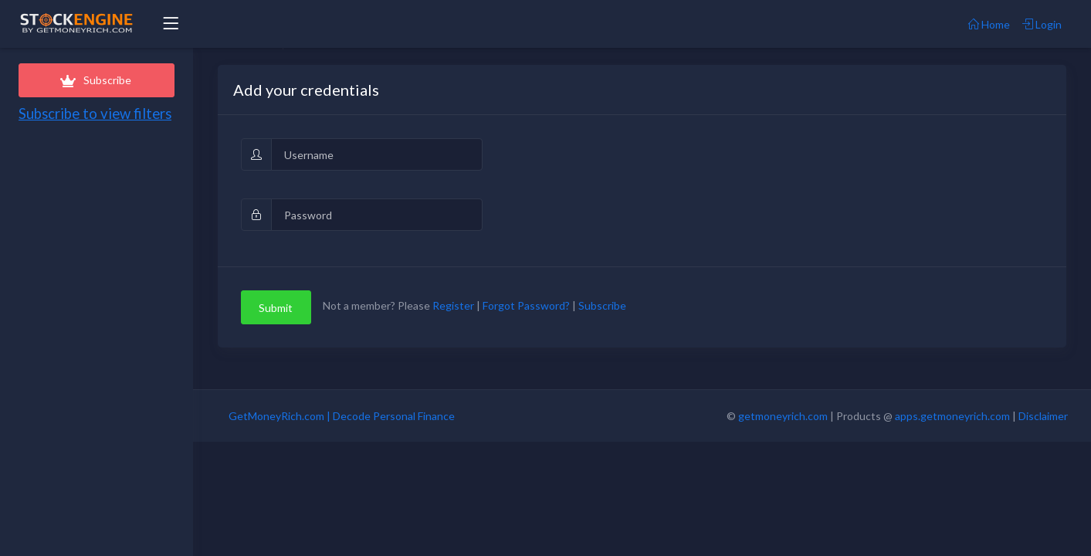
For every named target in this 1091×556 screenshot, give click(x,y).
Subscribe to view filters (95, 113)
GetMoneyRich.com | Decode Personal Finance (342, 415)
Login (1042, 24)
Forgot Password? (526, 306)
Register (453, 306)
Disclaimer (1043, 415)
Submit (276, 307)
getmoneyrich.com (783, 415)
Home (989, 24)
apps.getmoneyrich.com (952, 415)
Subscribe (96, 80)
